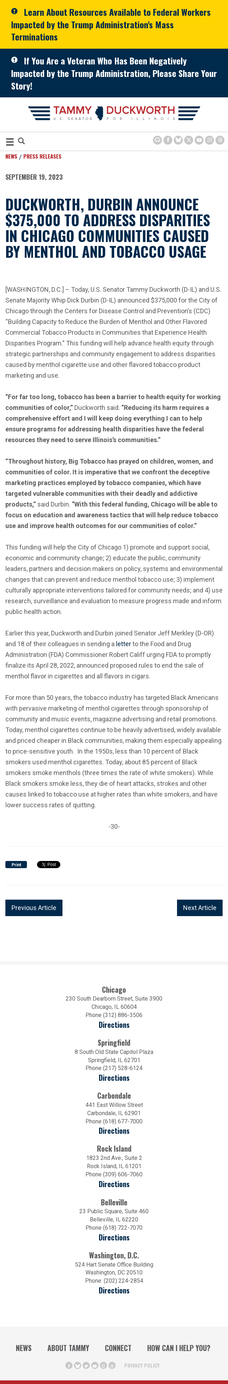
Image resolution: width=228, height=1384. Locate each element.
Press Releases (42, 156)
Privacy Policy (141, 1365)
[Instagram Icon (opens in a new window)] (209, 140)
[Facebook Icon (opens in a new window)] (167, 140)
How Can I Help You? (178, 1347)
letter (123, 644)
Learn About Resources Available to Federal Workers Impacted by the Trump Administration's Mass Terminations (111, 24)
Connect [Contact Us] (118, 1347)
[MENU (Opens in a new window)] (9, 143)
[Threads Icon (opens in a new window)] (219, 140)
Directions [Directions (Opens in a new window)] (114, 1237)
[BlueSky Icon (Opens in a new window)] (178, 140)
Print (16, 864)
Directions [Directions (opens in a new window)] (114, 1025)
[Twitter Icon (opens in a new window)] (188, 140)
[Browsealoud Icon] (157, 140)
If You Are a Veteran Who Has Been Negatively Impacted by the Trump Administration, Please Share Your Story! (114, 73)
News (11, 156)
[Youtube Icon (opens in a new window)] (199, 140)
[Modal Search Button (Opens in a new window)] (21, 141)
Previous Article (33, 907)
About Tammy (68, 1347)
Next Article (200, 907)
